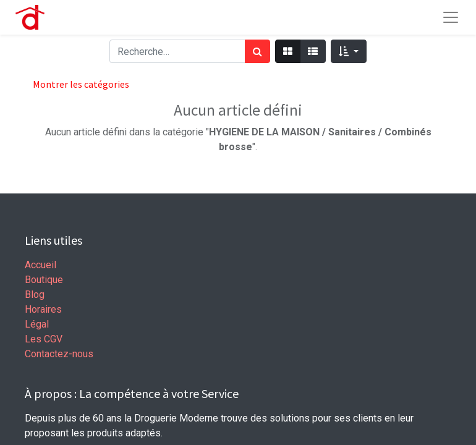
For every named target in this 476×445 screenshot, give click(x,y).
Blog (35, 294)
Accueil (40, 265)
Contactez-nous (59, 354)
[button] (348, 51)
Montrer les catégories (81, 84)
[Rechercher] (257, 51)
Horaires (43, 309)
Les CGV (43, 339)
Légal (37, 324)
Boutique (44, 280)
